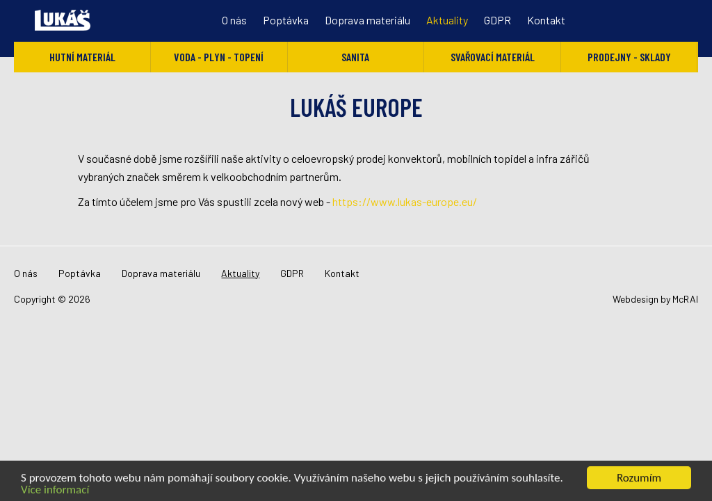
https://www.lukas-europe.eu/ (404, 201)
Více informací (55, 490)
